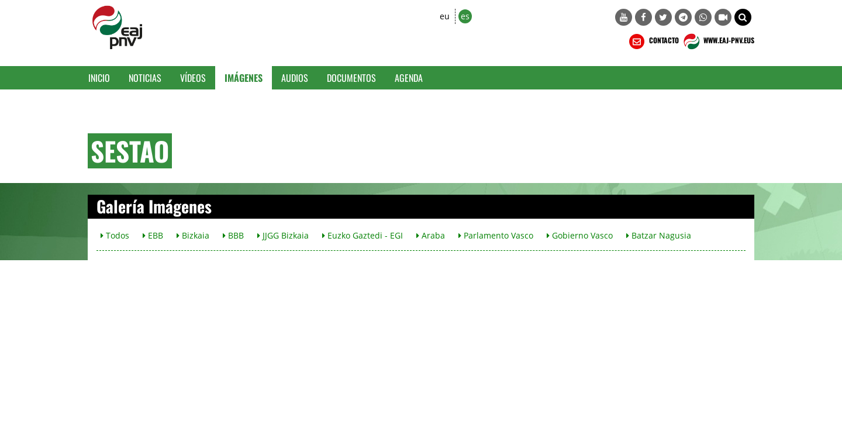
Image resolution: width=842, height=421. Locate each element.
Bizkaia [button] (193, 235)
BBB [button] (233, 235)
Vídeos (193, 78)
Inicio (99, 78)
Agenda (409, 78)
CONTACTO (653, 41)
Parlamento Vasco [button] (495, 235)
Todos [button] (115, 235)
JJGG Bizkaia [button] (283, 235)
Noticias (145, 78)
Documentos (351, 78)
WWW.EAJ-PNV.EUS (717, 41)
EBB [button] (153, 235)
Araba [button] (430, 235)
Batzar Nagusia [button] (658, 235)
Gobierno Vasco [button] (580, 235)
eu (445, 16)
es (465, 16)
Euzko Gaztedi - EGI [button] (362, 235)
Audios (294, 78)
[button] (742, 17)
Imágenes (244, 78)
